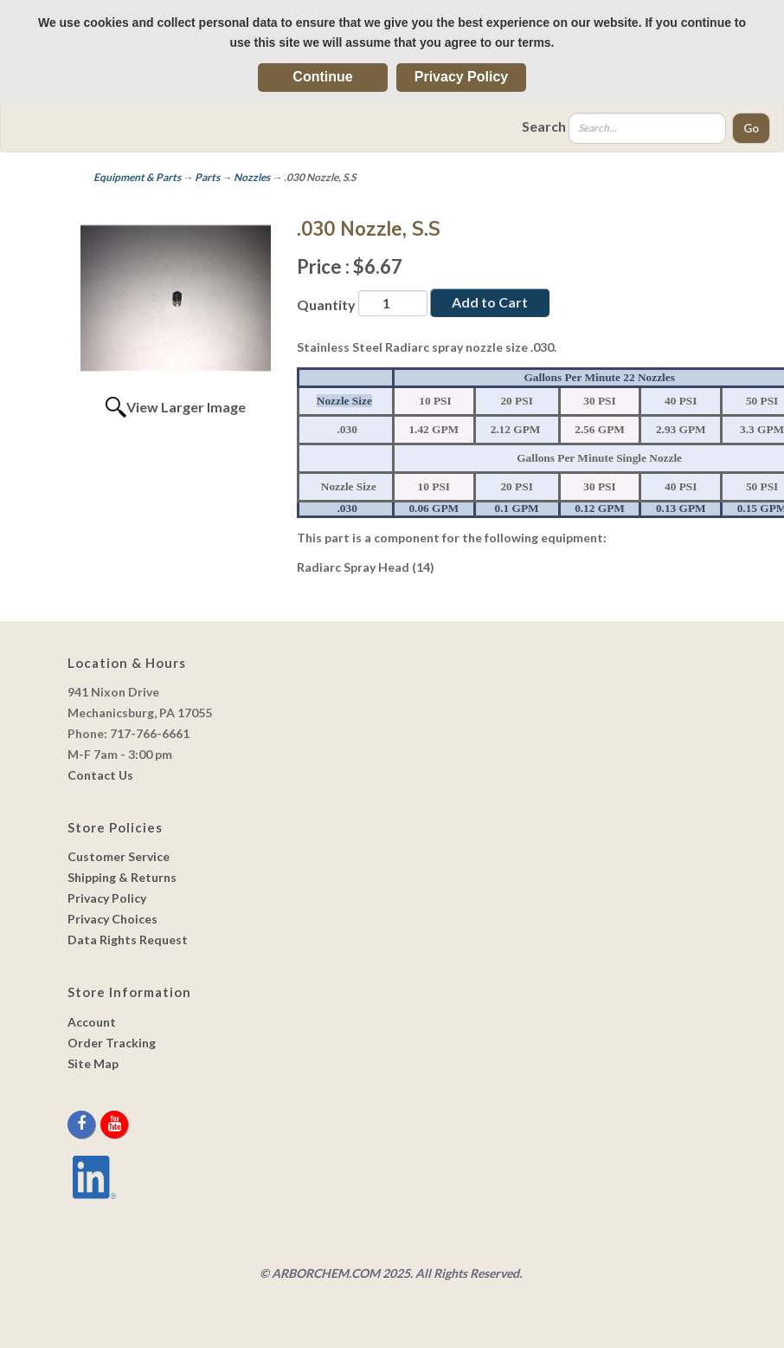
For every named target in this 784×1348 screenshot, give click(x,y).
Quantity (326, 304)
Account (91, 1021)
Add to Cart (490, 302)
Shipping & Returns (122, 877)
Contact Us (100, 775)
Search (544, 126)
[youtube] (114, 1124)
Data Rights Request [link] (127, 939)
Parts (207, 177)
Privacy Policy (461, 76)
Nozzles (252, 177)
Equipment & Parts (137, 177)
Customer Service (118, 856)
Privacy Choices (112, 918)
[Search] (647, 128)
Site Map (93, 1063)
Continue (322, 76)
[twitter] (99, 1124)
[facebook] (82, 1124)
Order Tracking (111, 1042)
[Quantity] (392, 303)
